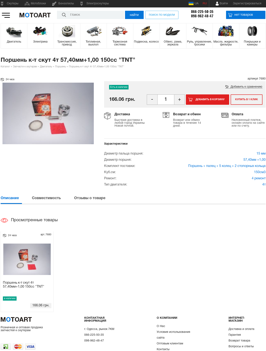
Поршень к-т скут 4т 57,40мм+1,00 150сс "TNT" (23, 284)
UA (194, 3)
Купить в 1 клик (246, 99)
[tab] (16, 198)
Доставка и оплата (241, 329)
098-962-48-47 (202, 16)
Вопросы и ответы (241, 346)
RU (205, 3)
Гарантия (235, 335)
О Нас (161, 326)
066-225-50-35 (202, 12)
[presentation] (16, 198)
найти (134, 15)
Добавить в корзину (210, 99)
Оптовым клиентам (170, 343)
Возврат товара (239, 340)
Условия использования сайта (173, 335)
